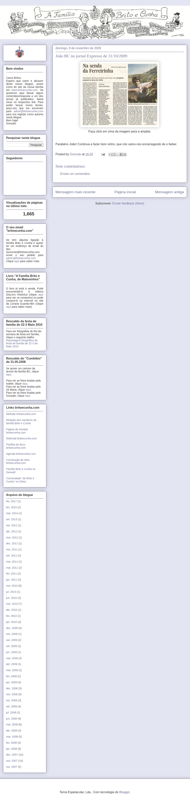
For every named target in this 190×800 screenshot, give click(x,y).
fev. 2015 (11, 507)
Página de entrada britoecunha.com (17, 431)
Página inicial (125, 192)
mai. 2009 (12, 658)
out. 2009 (11, 640)
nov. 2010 (11, 585)
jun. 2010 (11, 597)
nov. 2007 (11, 760)
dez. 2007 (12, 754)
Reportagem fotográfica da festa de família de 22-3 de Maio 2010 (22, 343)
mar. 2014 (12, 513)
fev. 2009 (11, 676)
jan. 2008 (11, 748)
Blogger (124, 792)
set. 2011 (11, 555)
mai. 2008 (12, 724)
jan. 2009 (11, 682)
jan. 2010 (11, 621)
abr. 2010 (11, 609)
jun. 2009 (11, 652)
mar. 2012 (12, 537)
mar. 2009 (12, 670)
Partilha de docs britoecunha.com (16, 446)
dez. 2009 (12, 628)
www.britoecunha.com (25, 89)
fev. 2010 (11, 615)
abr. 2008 (11, 730)
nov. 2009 (11, 633)
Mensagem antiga (169, 192)
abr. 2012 (11, 531)
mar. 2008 (12, 736)
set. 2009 (11, 646)
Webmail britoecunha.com (21, 438)
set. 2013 (11, 519)
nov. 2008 (11, 694)
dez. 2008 (12, 688)
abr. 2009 (11, 664)
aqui (16, 261)
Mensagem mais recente (75, 192)
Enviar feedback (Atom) (128, 203)
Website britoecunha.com (21, 413)
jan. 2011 (11, 579)
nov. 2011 (11, 549)
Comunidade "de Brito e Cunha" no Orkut (20, 480)
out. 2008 (11, 700)
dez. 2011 (12, 543)
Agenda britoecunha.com (21, 453)
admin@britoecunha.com (28, 111)
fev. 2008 (11, 742)
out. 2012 (11, 525)
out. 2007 (11, 766)
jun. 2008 (11, 718)
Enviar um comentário (75, 173)
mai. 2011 (12, 561)
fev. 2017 (11, 501)
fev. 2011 (11, 573)
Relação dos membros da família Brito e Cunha (21, 422)
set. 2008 (11, 706)
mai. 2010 (12, 603)
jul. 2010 (11, 591)
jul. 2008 (11, 712)
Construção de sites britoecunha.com (18, 461)
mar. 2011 (12, 567)
